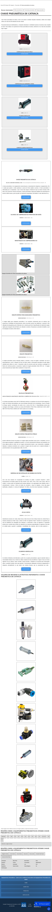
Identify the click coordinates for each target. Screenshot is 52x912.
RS (29, 836)
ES (15, 836)
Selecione (3, 836)
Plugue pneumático (40, 10)
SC (25, 836)
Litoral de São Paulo (6, 857)
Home (26, 882)
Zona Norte (12, 853)
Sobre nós (26, 886)
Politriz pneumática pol (18, 10)
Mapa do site (26, 894)
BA (35, 836)
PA (2, 839)
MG (11, 836)
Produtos (26, 890)
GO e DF (44, 836)
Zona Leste (31, 853)
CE (39, 836)
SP (18, 836)
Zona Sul (25, 853)
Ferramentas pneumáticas (30, 10)
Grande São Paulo (40, 853)
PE (32, 836)
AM (48, 836)
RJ (8, 836)
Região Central (5, 853)
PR (22, 836)
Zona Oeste (19, 853)
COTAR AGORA (24, 53)
